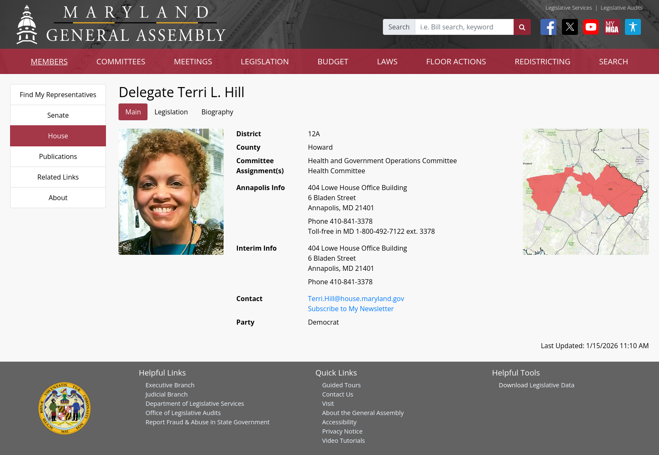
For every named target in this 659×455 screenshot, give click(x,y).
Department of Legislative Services (194, 403)
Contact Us (337, 394)
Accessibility (339, 422)
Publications (58, 156)
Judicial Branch (166, 394)
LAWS (387, 61)
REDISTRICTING (543, 61)
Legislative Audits (622, 7)
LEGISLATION (265, 61)
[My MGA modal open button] (610, 27)
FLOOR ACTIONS (456, 61)
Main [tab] (133, 111)
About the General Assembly (362, 412)
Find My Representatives (58, 94)
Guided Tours (341, 385)
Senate (58, 115)
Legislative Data (552, 385)
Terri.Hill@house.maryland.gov (356, 298)
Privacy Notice (342, 431)
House (58, 135)
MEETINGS (193, 61)
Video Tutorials (343, 440)
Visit (328, 403)
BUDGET (332, 61)
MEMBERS (49, 61)
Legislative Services (569, 7)
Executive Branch (170, 385)
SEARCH (613, 61)
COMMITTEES (120, 61)
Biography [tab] (217, 111)
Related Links (58, 177)
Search (399, 27)
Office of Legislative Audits (183, 412)
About (58, 197)
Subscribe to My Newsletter (351, 308)
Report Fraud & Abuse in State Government (207, 422)
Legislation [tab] (171, 111)
